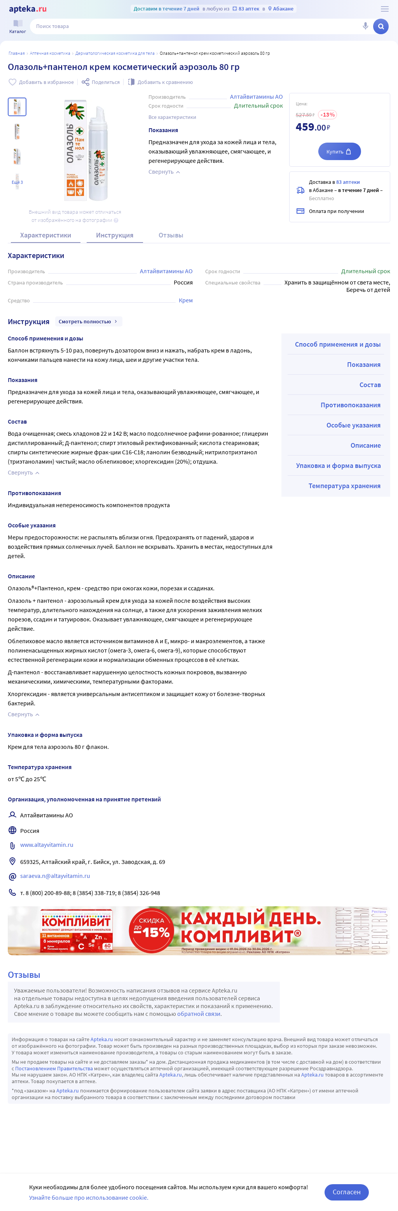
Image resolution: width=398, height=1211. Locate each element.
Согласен (347, 1191)
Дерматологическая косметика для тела (115, 53)
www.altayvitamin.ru (46, 844)
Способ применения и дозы (338, 344)
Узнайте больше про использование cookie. (88, 1197)
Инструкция (115, 234)
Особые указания (353, 425)
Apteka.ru (102, 1039)
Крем (186, 300)
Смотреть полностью (89, 321)
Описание (366, 445)
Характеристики (45, 234)
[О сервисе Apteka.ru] (385, 9)
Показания (364, 364)
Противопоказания (351, 404)
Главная (17, 53)
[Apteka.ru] (27, 9)
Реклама (379, 911)
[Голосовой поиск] (365, 26)
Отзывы (171, 234)
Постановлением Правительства (54, 1068)
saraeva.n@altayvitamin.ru (55, 875)
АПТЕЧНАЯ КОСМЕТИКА (50, 53)
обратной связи (198, 1013)
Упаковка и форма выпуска (338, 465)
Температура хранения (345, 485)
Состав (370, 384)
